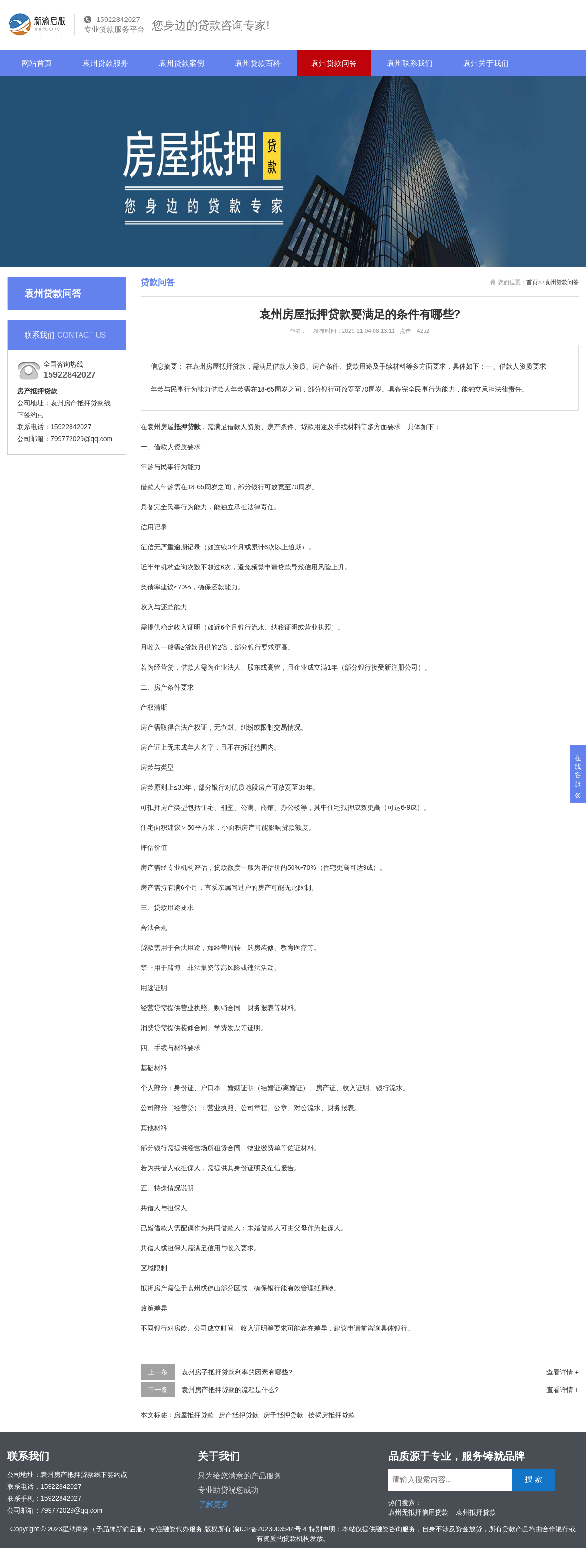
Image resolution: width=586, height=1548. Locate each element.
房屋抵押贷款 (194, 1415)
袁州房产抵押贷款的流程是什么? (230, 1389)
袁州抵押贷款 (476, 1512)
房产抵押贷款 (239, 1415)
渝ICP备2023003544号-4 (270, 1529)
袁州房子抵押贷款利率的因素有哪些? (237, 1372)
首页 (532, 282)
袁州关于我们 (486, 63)
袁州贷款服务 (105, 63)
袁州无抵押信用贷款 (418, 1512)
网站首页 (36, 63)
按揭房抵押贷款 (331, 1415)
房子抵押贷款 (283, 1415)
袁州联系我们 (410, 63)
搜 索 (553, 24)
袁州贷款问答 (334, 63)
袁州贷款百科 (258, 63)
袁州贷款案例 (181, 63)
